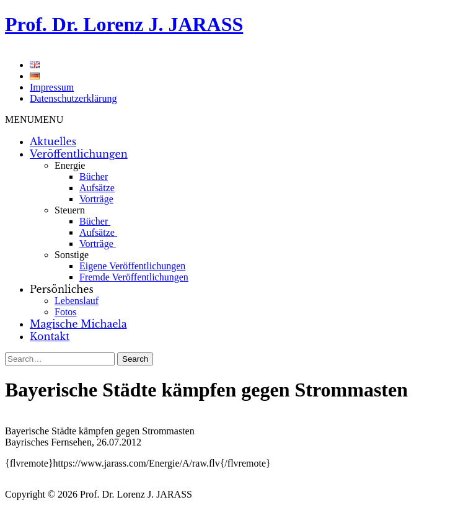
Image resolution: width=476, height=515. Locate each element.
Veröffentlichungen (79, 154)
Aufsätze (97, 187)
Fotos (66, 312)
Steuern (70, 210)
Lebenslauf (77, 300)
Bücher (93, 176)
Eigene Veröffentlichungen (132, 266)
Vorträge (96, 199)
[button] (34, 119)
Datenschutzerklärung (73, 98)
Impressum (52, 87)
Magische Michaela (78, 324)
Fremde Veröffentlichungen (133, 277)
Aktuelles (53, 141)
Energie (70, 165)
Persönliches (62, 289)
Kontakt (49, 336)
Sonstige (72, 254)
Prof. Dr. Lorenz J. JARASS (124, 24)
